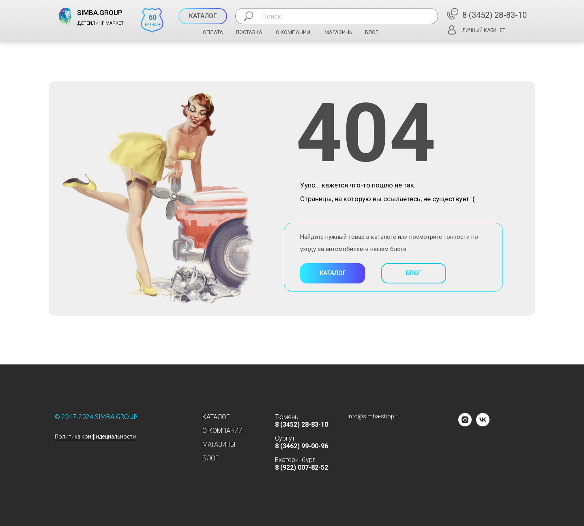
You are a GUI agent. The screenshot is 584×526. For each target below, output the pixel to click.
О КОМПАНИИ (293, 32)
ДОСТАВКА (248, 32)
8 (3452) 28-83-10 (494, 15)
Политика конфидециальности (95, 436)
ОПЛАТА (213, 32)
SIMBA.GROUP (99, 13)
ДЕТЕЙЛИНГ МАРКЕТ (100, 23)
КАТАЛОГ (216, 417)
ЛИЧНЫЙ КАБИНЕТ (483, 30)
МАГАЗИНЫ (339, 32)
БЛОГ (371, 32)
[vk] (483, 424)
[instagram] (465, 424)
